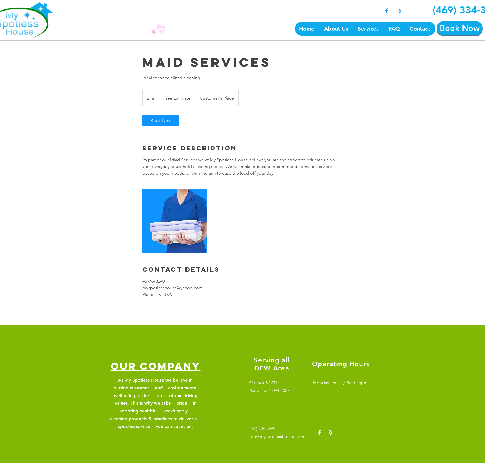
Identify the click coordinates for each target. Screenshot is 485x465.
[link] (160, 120)
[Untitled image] (174, 221)
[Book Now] (460, 28)
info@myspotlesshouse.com (276, 436)
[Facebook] (386, 11)
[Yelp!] (400, 11)
